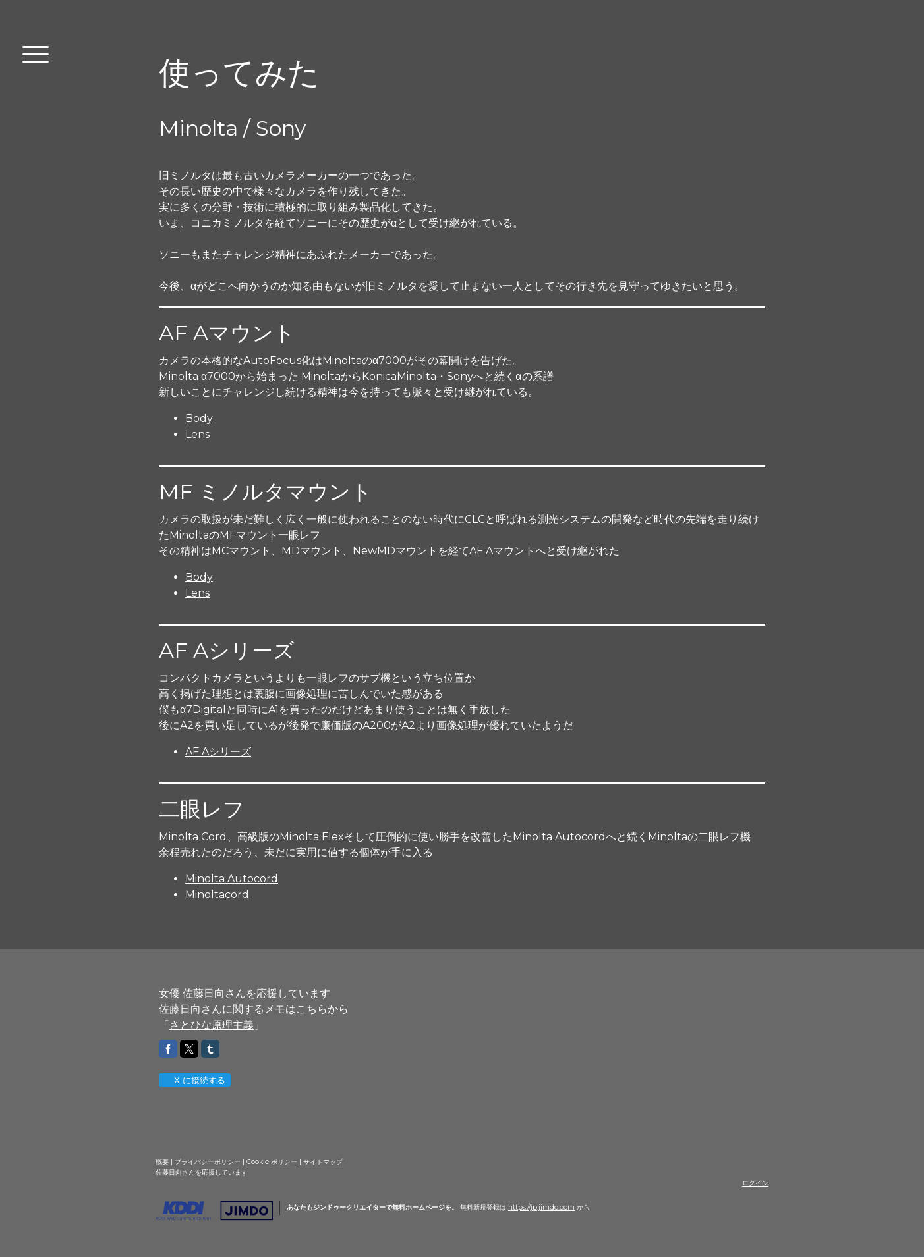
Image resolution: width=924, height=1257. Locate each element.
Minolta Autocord (231, 878)
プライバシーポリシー (208, 1162)
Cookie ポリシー (271, 1162)
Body (199, 418)
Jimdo (214, 1211)
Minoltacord (217, 894)
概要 (162, 1162)
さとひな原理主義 (211, 1025)
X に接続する (194, 1080)
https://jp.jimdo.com (541, 1207)
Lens (197, 434)
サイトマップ (323, 1162)
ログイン (755, 1183)
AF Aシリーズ (218, 751)
